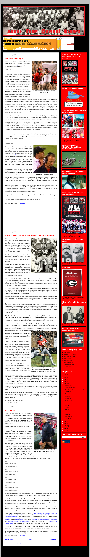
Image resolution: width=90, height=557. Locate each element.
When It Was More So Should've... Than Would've (29, 235)
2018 (65, 375)
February (67, 416)
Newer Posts (9, 539)
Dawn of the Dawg (68, 362)
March (67, 414)
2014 (65, 383)
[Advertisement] (31, 218)
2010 (65, 428)
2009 (65, 430)
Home (31, 539)
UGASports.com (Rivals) (70, 354)
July (66, 405)
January (67, 418)
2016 (65, 379)
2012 (65, 423)
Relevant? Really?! (14, 58)
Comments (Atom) (16, 543)
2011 (65, 426)
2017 (65, 377)
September (68, 400)
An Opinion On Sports (69, 356)
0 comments (22, 203)
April (66, 412)
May (66, 409)
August (67, 403)
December (68, 385)
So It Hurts (10, 410)
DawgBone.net (67, 358)
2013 (65, 421)
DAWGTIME (67, 352)
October (67, 398)
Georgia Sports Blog (69, 364)
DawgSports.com (68, 360)
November (68, 396)
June (66, 407)
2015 (65, 381)
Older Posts (53, 539)
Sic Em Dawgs (67, 368)
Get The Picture (68, 366)
